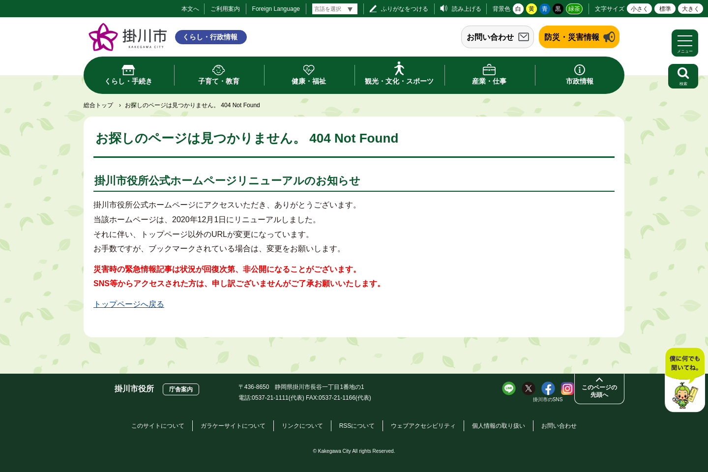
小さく (640, 8)
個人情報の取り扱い (498, 425)
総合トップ (98, 105)
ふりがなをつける (404, 8)
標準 (665, 8)
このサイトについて (157, 425)
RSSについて (357, 425)
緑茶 (574, 8)
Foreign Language (276, 8)
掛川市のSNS (548, 399)
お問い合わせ (490, 37)
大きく (691, 8)
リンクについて (302, 425)
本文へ (190, 8)
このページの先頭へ (599, 391)
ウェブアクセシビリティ (423, 425)
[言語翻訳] (334, 9)
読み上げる (466, 8)
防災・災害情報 (571, 37)
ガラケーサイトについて (233, 425)
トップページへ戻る (128, 304)
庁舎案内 (181, 389)
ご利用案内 (225, 8)
